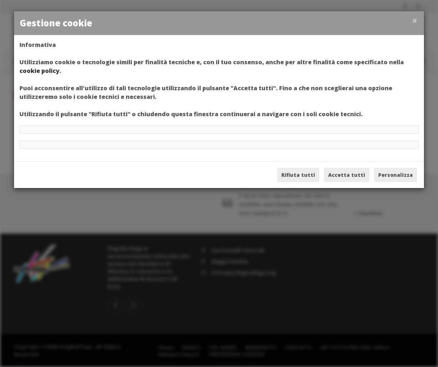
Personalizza (395, 174)
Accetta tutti (346, 174)
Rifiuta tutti (298, 174)
